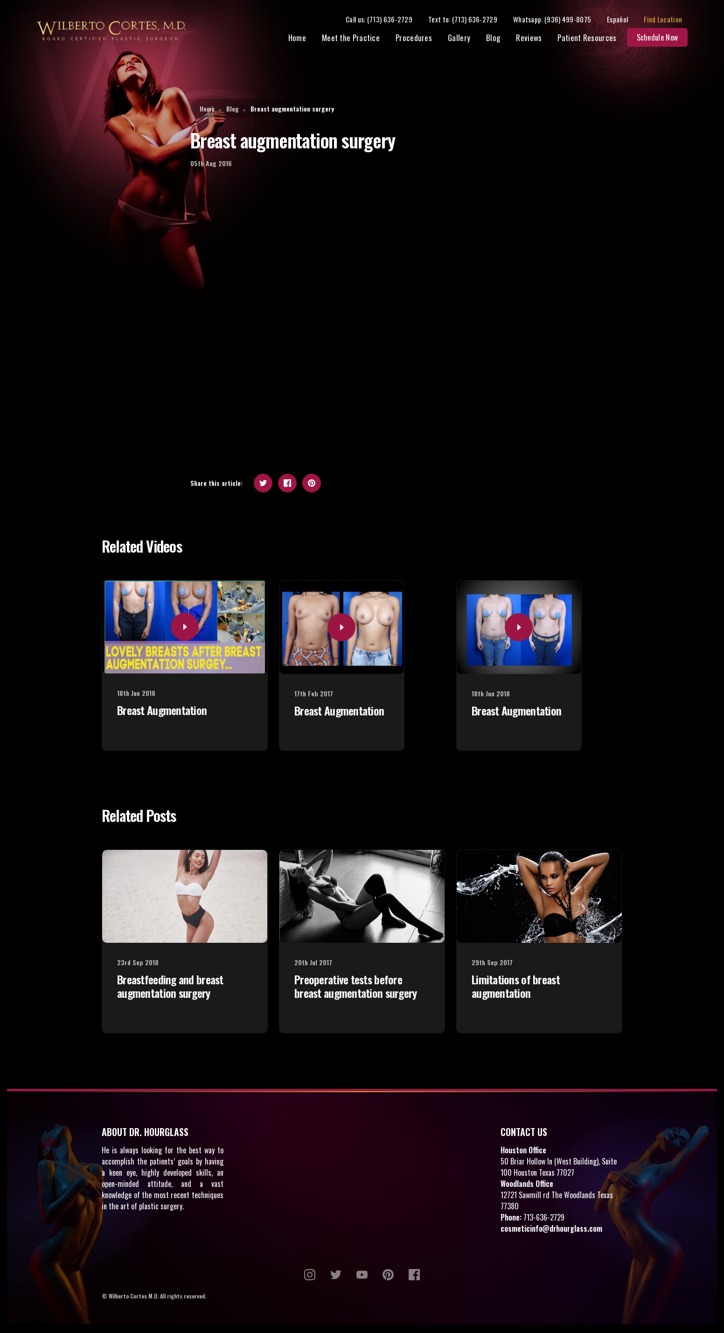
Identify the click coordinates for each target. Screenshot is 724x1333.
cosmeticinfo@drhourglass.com (551, 1229)
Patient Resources (593, 38)
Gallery (466, 38)
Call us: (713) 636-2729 (386, 19)
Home (304, 38)
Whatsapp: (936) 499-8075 (559, 19)
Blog (500, 38)
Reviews (536, 38)
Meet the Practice (358, 38)
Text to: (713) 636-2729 (469, 19)
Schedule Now (664, 38)
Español (624, 19)
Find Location (670, 19)
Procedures (421, 38)
